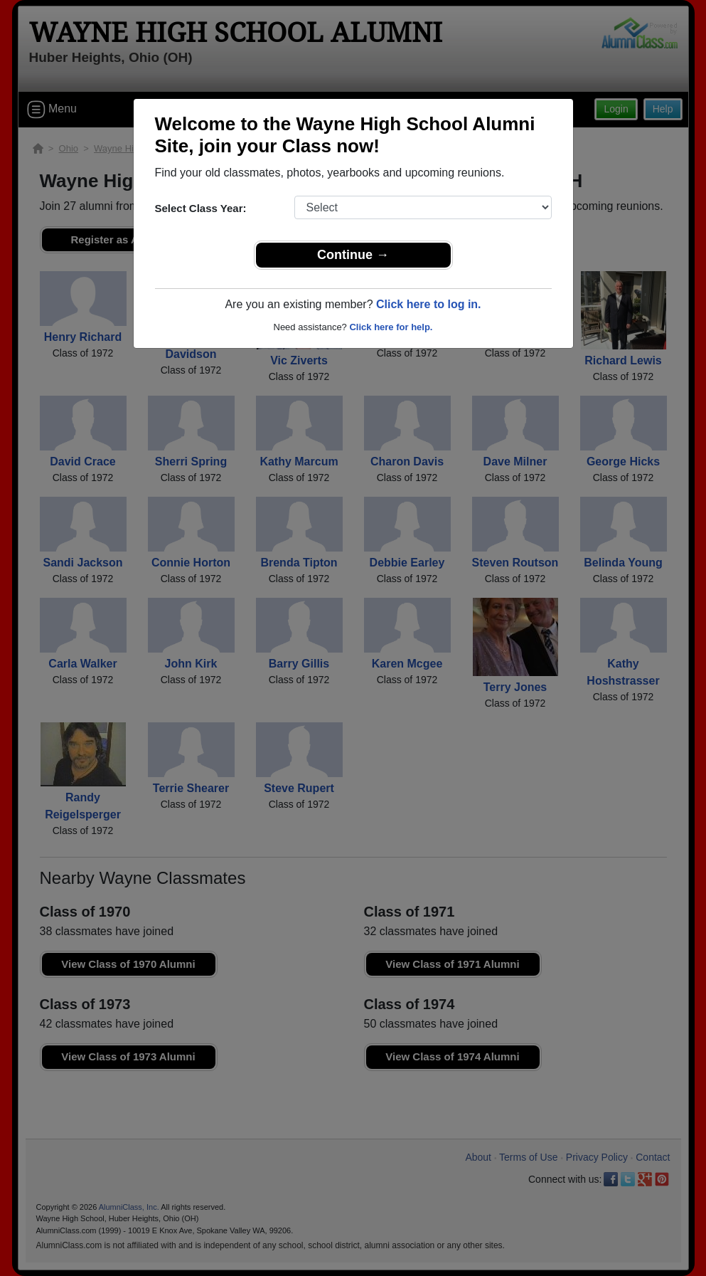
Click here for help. (390, 327)
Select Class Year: (201, 208)
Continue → (353, 255)
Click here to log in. (428, 304)
